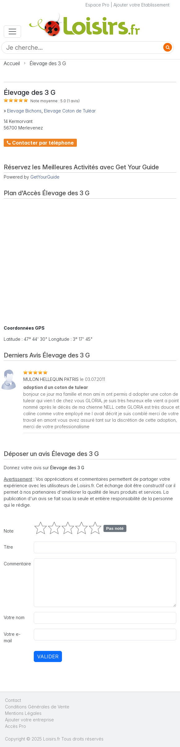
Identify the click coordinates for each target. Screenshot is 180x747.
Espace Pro (97, 4)
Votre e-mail (12, 637)
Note (9, 531)
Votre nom (14, 617)
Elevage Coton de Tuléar (70, 110)
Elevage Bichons (24, 110)
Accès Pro (15, 726)
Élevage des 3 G (47, 63)
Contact (13, 700)
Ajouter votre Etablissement (141, 4)
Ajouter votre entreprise (30, 719)
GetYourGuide (44, 176)
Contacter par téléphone (40, 143)
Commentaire (17, 563)
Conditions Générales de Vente (37, 706)
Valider (48, 656)
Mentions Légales (23, 713)
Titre (8, 547)
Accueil (12, 63)
